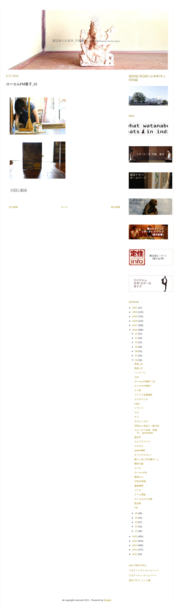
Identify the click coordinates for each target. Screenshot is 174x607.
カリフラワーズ (142, 441)
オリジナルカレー (143, 454)
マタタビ (138, 446)
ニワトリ (138, 408)
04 (136, 517)
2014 (135, 541)
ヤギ (136, 412)
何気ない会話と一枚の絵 (146, 425)
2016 (135, 329)
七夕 (136, 377)
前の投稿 (115, 207)
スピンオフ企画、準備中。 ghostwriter (145, 431)
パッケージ (140, 372)
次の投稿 (13, 207)
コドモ (137, 490)
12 (136, 333)
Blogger (107, 600)
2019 (135, 316)
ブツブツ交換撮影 (143, 394)
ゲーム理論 (140, 494)
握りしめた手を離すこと (146, 459)
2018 (135, 321)
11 (136, 338)
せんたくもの (141, 421)
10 (136, 342)
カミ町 (137, 390)
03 (136, 522)
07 (136, 355)
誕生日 (137, 437)
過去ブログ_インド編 (139, 580)
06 (136, 360)
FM (136, 507)
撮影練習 (138, 485)
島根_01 (138, 368)
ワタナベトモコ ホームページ (144, 570)
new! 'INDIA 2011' (138, 565)
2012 (135, 549)
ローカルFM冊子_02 (144, 381)
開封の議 (138, 463)
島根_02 (138, 364)
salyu (137, 403)
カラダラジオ (141, 399)
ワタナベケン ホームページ (143, 575)
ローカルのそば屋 (143, 499)
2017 (135, 325)
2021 (135, 307)
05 (136, 513)
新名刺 (137, 503)
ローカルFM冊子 (142, 386)
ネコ (136, 417)
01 (136, 531)
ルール (137, 468)
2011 (135, 554)
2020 (135, 312)
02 (136, 526)
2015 (135, 536)
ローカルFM (140, 472)
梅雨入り (138, 477)
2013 (135, 545)
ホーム (64, 207)
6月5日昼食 (140, 481)
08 (136, 351)
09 (136, 347)
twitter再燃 (139, 450)
